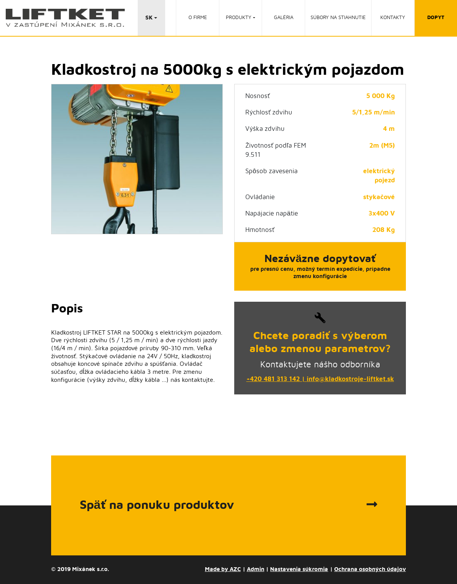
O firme (197, 17)
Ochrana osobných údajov (370, 569)
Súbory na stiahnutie (338, 17)
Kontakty (392, 17)
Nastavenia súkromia (299, 569)
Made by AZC (223, 569)
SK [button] (149, 18)
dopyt (435, 17)
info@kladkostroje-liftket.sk (350, 379)
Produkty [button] (238, 17)
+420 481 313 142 (273, 379)
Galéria (283, 17)
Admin (255, 569)
